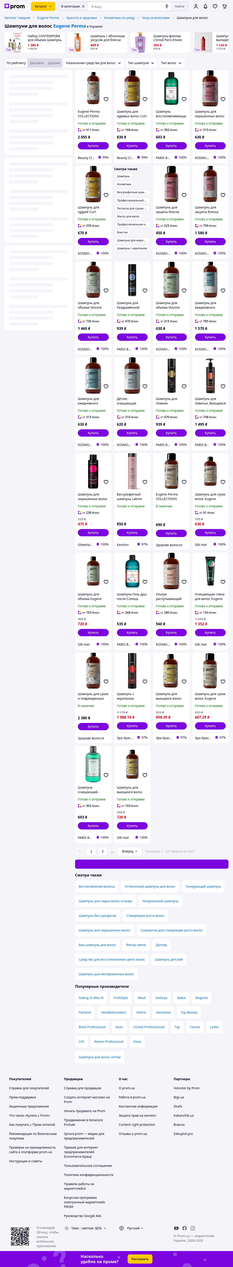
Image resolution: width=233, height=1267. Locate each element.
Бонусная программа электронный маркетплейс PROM (84, 1202)
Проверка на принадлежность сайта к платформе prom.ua (32, 1149)
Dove (137, 1041)
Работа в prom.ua (132, 1097)
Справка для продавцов (82, 1088)
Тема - (82, 1228)
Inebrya (161, 998)
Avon (119, 1027)
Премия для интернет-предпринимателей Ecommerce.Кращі (81, 1152)
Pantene (85, 1012)
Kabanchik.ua (184, 1115)
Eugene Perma (48, 18)
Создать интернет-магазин (84, 1097)
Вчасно (179, 1124)
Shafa (178, 1106)
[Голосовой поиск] (167, 6)
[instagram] (192, 1228)
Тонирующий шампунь (203, 886)
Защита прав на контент (137, 1115)
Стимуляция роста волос (145, 915)
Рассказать (140, 1259)
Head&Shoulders (113, 1012)
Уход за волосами (156, 18)
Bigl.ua (179, 1097)
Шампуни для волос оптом (100, 1057)
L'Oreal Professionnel (149, 1027)
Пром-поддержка (22, 1097)
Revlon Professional (109, 1041)
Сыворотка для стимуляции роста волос (172, 930)
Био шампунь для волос (97, 945)
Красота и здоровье (81, 18)
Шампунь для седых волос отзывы (105, 901)
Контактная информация (138, 1106)
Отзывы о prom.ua (133, 1133)
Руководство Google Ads (82, 1216)
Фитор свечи (136, 945)
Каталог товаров (17, 18)
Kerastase (163, 1012)
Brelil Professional (92, 1027)
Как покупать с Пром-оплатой (32, 1124)
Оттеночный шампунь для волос (150, 886)
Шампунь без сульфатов (97, 915)
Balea (181, 998)
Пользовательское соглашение (88, 1165)
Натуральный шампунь (160, 901)
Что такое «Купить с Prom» (29, 1115)
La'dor (214, 1027)
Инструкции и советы (25, 1161)
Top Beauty (189, 1012)
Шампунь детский (169, 959)
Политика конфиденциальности (88, 1175)
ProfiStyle (121, 998)
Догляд (161, 945)
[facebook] (184, 1228)
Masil (142, 998)
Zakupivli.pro (183, 1133)
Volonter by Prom (187, 1088)
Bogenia (201, 998)
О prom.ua (127, 1088)
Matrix (141, 1012)
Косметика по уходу (119, 18)
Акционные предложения (29, 1106)
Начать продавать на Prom (84, 1111)
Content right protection (137, 1124)
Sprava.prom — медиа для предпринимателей (84, 1135)
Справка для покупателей (29, 1088)
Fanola (195, 1027)
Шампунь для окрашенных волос (105, 930)
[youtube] (176, 1228)
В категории (73, 6)
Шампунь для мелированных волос (106, 974)
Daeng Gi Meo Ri (91, 998)
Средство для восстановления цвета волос (112, 959)
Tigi (177, 1027)
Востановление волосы (97, 886)
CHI (81, 1041)
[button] (93, 145)
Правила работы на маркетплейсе (79, 1186)
